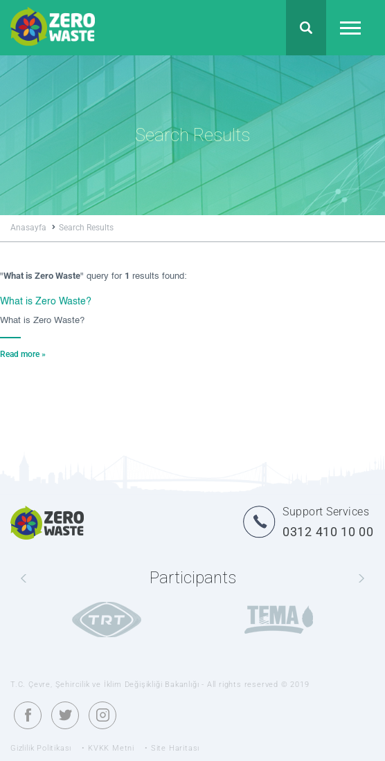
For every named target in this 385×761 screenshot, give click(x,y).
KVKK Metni (111, 748)
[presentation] (23, 579)
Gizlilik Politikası (40, 748)
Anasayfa (32, 227)
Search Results (86, 227)
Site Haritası (175, 748)
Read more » (23, 354)
